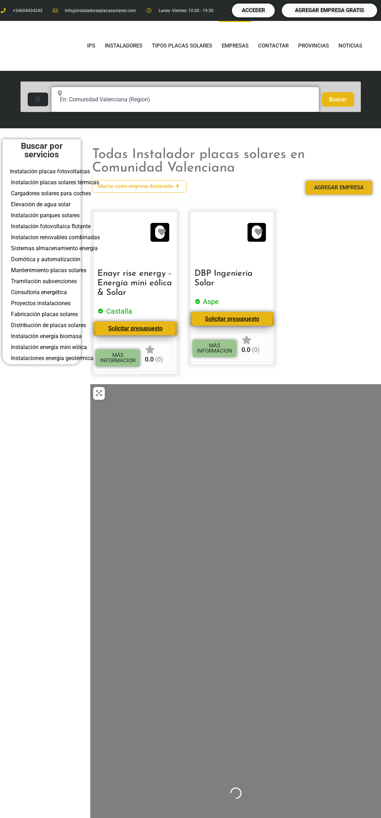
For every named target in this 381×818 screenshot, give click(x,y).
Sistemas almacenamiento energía (54, 248)
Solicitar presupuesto (135, 328)
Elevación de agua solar (40, 204)
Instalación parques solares (45, 215)
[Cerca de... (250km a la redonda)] (185, 99)
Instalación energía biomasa (46, 336)
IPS (91, 46)
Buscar (341, 99)
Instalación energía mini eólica (49, 347)
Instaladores (123, 46)
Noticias (350, 46)
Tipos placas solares (182, 46)
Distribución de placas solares (48, 325)
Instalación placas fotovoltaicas (50, 171)
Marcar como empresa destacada (139, 186)
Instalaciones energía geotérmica (52, 358)
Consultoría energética (39, 292)
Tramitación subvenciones (44, 281)
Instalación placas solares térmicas (55, 182)
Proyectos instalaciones (40, 303)
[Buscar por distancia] (38, 99)
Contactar (273, 46)
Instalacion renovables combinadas (55, 237)
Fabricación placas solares (44, 314)
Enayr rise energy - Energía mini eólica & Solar (134, 283)
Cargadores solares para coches (51, 193)
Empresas (235, 46)
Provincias (313, 46)
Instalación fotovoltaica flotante (51, 226)
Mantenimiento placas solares (48, 270)
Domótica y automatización (45, 259)
